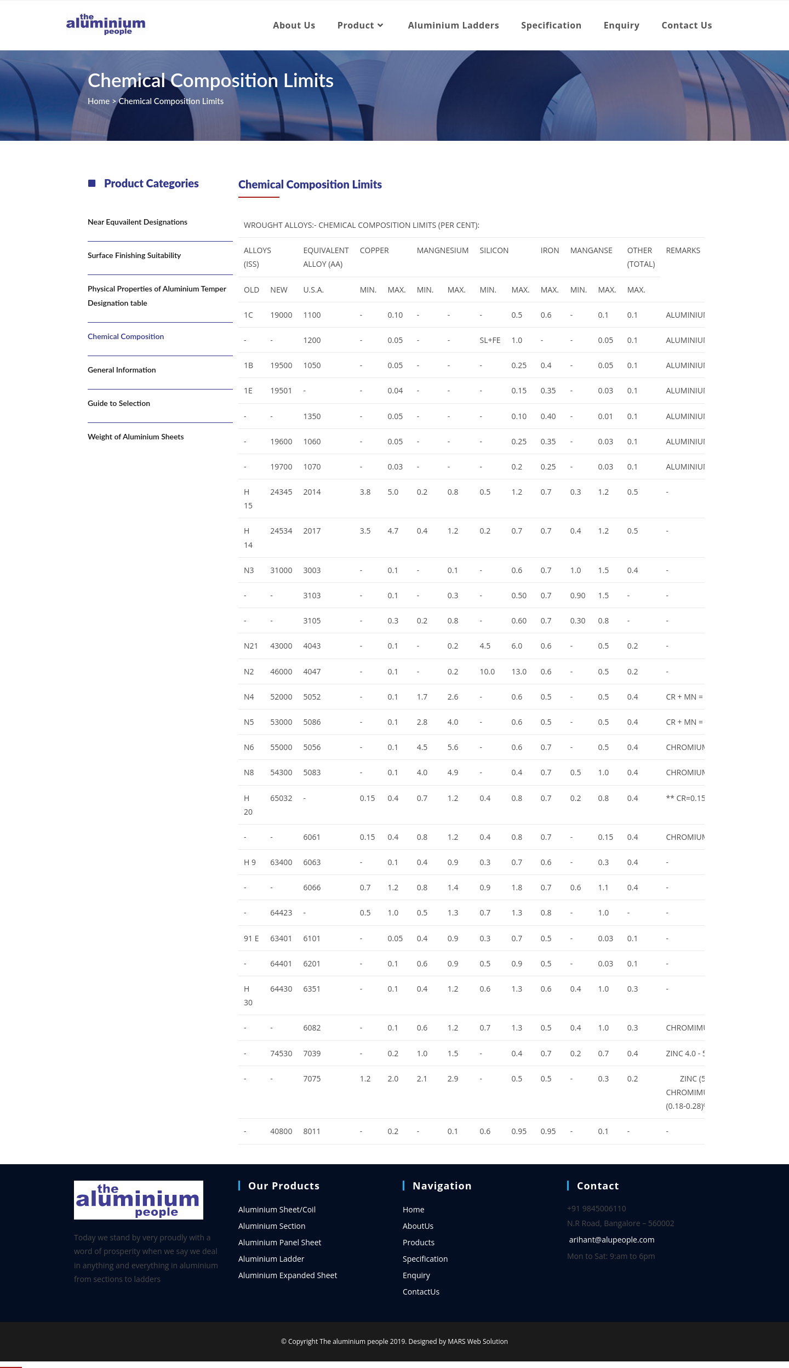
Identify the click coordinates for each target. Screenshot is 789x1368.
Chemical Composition (126, 336)
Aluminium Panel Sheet (280, 1242)
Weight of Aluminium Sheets (136, 436)
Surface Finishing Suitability (134, 255)
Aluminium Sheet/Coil (277, 1209)
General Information (122, 369)
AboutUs (418, 1226)
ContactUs (421, 1291)
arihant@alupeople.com (612, 1239)
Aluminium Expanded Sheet (287, 1275)
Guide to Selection (119, 403)
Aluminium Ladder (271, 1258)
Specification (425, 1258)
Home (99, 101)
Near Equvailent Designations (137, 221)
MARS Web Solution (478, 1341)
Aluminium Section (272, 1226)
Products (418, 1242)
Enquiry (416, 1275)
